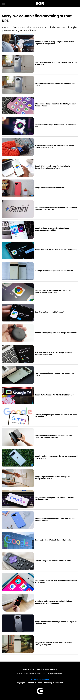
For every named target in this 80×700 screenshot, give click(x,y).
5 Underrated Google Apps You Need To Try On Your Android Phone (55, 105)
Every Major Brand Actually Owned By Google (53, 540)
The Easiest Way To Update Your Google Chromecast (55, 333)
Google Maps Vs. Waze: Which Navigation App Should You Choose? (56, 581)
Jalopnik (30, 683)
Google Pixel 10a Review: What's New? (49, 188)
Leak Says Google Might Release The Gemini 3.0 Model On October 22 (56, 416)
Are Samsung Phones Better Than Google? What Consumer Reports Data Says (54, 436)
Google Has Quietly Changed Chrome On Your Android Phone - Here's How (53, 291)
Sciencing (48, 683)
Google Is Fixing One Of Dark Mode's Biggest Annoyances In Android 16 (52, 229)
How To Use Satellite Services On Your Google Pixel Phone (54, 374)
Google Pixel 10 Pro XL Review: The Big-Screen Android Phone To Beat (56, 457)
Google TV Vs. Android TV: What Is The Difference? (54, 395)
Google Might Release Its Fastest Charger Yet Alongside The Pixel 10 (52, 478)
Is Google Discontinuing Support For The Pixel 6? (54, 271)
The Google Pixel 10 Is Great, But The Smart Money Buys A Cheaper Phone (54, 146)
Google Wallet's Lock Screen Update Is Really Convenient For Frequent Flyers (52, 167)
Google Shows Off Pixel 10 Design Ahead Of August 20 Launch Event (55, 623)
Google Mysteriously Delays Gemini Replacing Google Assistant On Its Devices (56, 208)
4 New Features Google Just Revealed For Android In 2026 (55, 126)
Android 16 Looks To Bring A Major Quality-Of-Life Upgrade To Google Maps (54, 43)
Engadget (21, 683)
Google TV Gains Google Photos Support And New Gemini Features (54, 499)
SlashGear (59, 683)
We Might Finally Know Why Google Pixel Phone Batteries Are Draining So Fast (53, 602)
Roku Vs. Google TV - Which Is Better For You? (53, 561)
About (26, 669)
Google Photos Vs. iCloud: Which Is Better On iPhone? (55, 250)
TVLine (39, 683)
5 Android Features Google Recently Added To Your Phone (55, 84)
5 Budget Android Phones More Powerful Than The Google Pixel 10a (54, 519)
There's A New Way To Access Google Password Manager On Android (53, 353)
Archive (36, 669)
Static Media (28, 673)
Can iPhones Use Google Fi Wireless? (49, 312)
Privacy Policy (50, 669)
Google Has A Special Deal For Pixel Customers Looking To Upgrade (53, 644)
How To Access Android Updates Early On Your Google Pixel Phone (56, 63)
